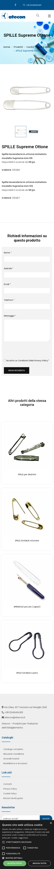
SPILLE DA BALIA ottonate (27, 540)
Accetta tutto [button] (14, 863)
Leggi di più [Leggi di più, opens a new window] (23, 838)
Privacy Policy (41, 360)
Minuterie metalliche (13, 754)
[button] (27, 858)
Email (7, 284)
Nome (8, 252)
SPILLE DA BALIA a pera (27, 672)
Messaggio (10, 315)
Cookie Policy (10, 793)
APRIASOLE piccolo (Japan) (27, 606)
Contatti (7, 784)
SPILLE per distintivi (27, 474)
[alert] (27, 844)
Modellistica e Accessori (15, 763)
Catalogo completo (13, 749)
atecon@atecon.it (15, 717)
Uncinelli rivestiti (11, 758)
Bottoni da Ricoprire (13, 798)
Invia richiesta (16, 370)
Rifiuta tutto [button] (39, 863)
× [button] (51, 823)
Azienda (8, 268)
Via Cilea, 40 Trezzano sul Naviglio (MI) (25, 707)
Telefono (9, 300)
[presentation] (26, 351)
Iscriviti (46, 818)
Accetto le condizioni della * (26, 360)
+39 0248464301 (32, 5)
